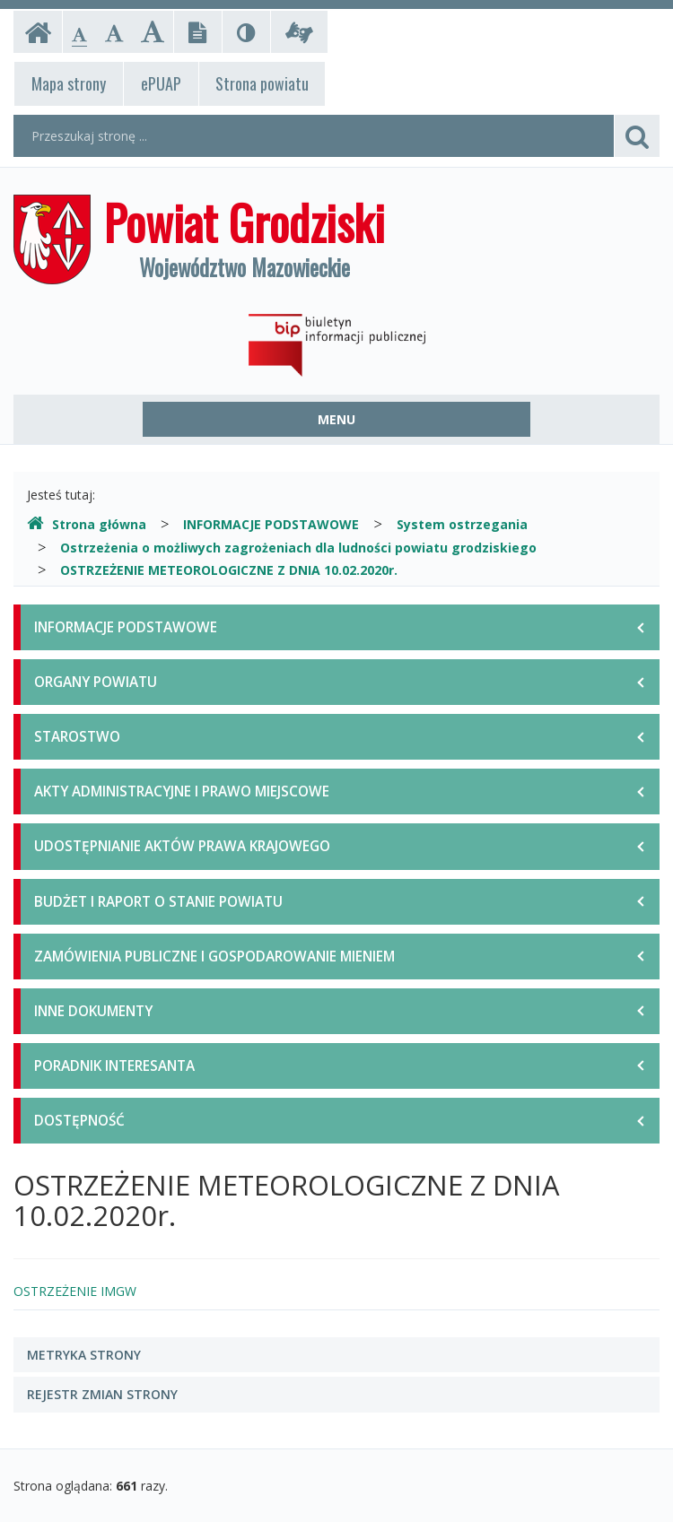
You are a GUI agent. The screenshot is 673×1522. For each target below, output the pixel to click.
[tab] (336, 1354)
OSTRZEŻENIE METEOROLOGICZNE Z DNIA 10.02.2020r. (229, 569)
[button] (336, 1354)
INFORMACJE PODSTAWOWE (271, 524)
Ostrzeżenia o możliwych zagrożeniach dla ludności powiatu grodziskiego (298, 547)
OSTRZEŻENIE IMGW (74, 1291)
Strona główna (86, 524)
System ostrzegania (462, 524)
